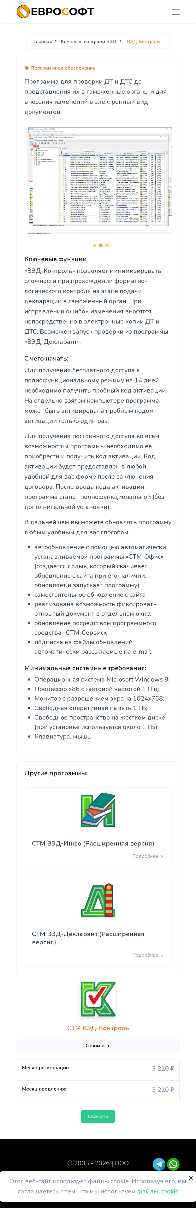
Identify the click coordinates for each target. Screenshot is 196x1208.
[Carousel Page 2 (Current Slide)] (100, 245)
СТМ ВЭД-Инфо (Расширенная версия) (93, 843)
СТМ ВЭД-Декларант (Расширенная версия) (88, 938)
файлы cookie (158, 1191)
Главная (43, 42)
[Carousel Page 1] (94, 245)
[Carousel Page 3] (107, 245)
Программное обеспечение (63, 68)
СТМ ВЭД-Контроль (98, 1028)
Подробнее (148, 856)
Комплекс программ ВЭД (89, 42)
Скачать (98, 1116)
